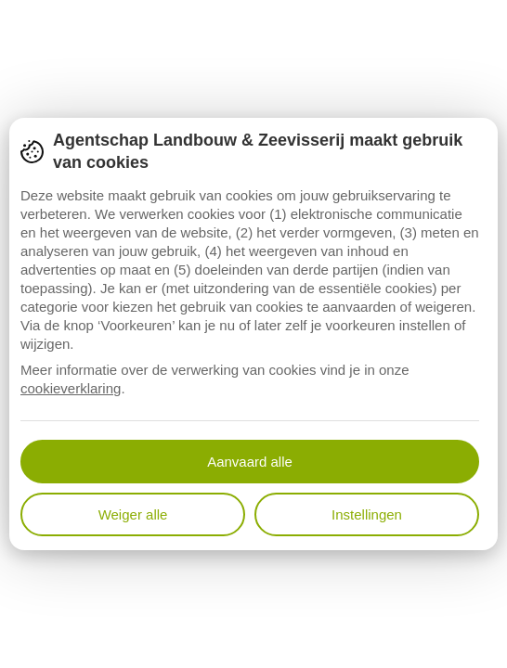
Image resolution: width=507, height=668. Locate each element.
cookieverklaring (70, 388)
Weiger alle (133, 514)
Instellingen (367, 514)
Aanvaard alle (249, 461)
